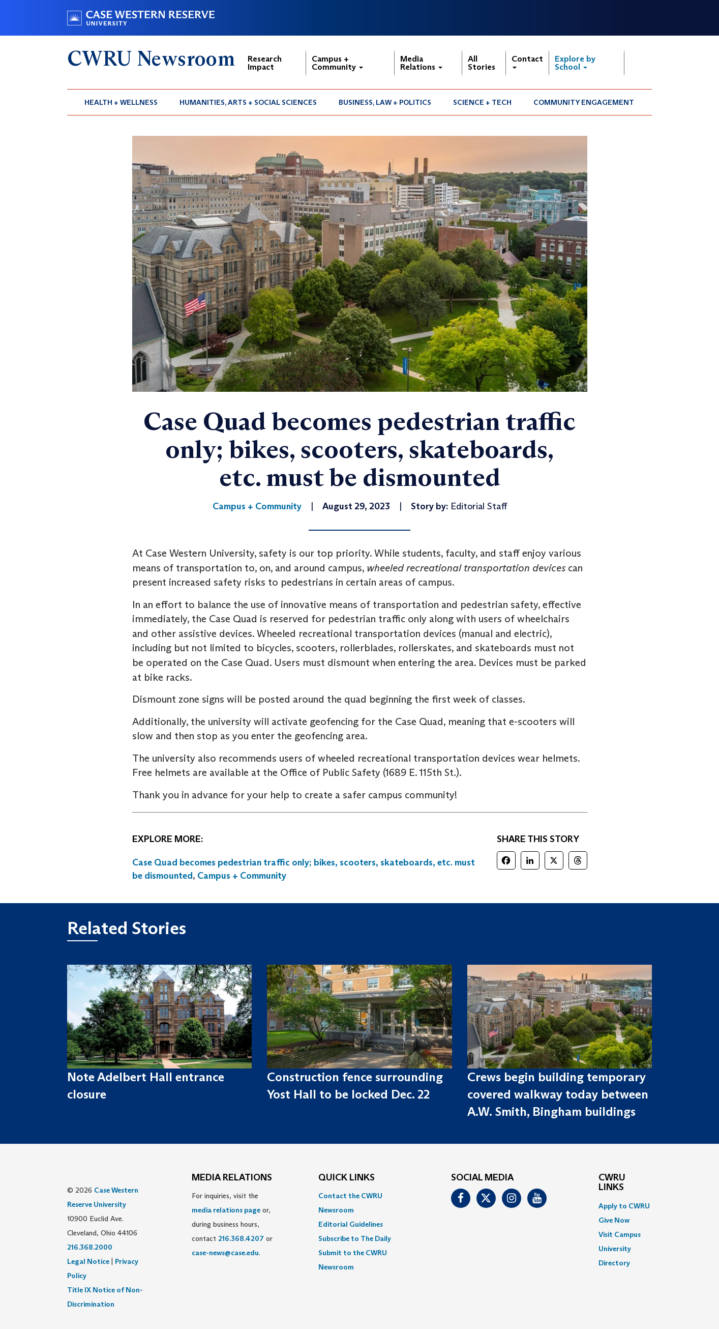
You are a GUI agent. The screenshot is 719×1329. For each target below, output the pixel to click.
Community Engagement (583, 102)
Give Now (614, 1220)
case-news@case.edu (225, 1252)
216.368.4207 (241, 1238)
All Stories (481, 63)
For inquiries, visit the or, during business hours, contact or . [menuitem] (232, 1224)
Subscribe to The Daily (354, 1238)
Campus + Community (337, 63)
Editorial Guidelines (350, 1224)
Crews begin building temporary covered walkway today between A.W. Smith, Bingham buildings (557, 1094)
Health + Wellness (121, 102)
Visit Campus (619, 1234)
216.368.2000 (89, 1247)
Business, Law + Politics (385, 102)
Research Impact (265, 63)
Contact (527, 61)
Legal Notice (88, 1261)
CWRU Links (611, 1183)
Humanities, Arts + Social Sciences (248, 102)
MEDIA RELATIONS (232, 1178)
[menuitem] (121, 102)
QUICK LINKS (346, 1178)
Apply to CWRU (624, 1205)
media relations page (226, 1210)
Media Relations (421, 63)
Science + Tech (482, 102)
